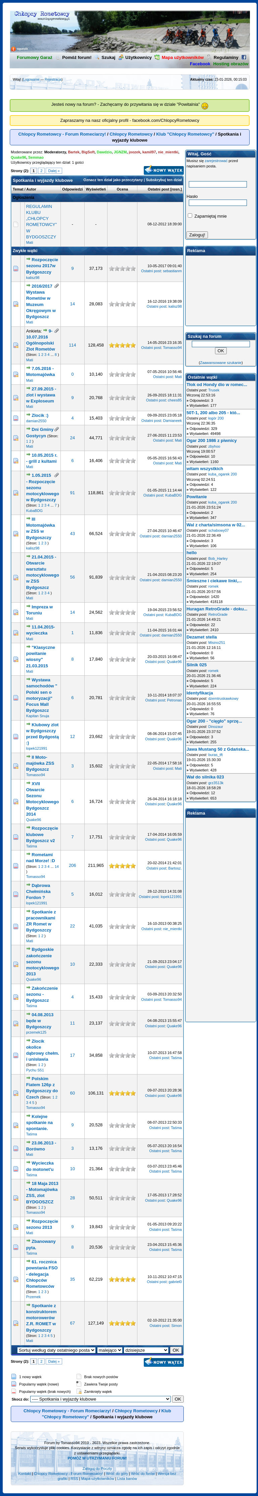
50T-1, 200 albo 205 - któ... (213, 412)
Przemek (33, 1297)
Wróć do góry (117, 1474)
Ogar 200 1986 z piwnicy (211, 440)
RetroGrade (217, 614)
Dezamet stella (201, 637)
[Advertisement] (220, 290)
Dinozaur (215, 727)
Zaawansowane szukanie (221, 363)
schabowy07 (218, 530)
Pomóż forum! (73, 57)
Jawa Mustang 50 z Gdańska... (217, 749)
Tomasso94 (172, 348)
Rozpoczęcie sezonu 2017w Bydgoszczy (42, 265)
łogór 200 (216, 418)
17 (72, 1055)
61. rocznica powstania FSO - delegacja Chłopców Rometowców (42, 1274)
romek (213, 586)
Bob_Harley (217, 558)
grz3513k (215, 783)
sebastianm (172, 271)
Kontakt (24, 1474)
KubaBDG (34, 511)
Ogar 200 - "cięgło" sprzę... (214, 721)
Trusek (213, 390)
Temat (18, 189)
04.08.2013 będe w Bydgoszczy (40, 1020)
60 (72, 1093)
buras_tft (215, 755)
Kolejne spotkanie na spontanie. (39, 1122)
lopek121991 (36, 748)
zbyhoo (214, 446)
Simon (176, 1326)
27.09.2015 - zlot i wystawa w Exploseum (41, 394)
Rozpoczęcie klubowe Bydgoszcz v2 (42, 834)
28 (72, 1197)
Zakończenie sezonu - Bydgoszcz (42, 994)
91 (72, 492)
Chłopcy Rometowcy (131, 134)
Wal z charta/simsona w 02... (215, 524)
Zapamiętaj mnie (207, 216)
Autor (31, 189)
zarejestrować (216, 161)
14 (72, 303)
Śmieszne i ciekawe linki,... (214, 580)
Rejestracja (53, 79)
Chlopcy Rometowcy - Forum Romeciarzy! (62, 134)
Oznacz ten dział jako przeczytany (113, 180)
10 (72, 964)
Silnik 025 (196, 664)
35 (72, 1279)
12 (72, 736)
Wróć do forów (143, 1474)
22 (72, 925)
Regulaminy (223, 57)
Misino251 (216, 643)
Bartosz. (175, 868)
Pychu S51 (35, 1070)
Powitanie (196, 496)
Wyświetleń (96, 189)
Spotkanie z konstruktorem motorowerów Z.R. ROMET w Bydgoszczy (41, 1318)
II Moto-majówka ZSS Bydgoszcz (40, 763)
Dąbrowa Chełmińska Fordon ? (38, 891)
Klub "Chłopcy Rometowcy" (185, 134)
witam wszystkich (204, 468)
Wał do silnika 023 (205, 776)
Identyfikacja (199, 692)
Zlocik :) (40, 415)
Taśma (31, 846)
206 (72, 865)
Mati (29, 242)
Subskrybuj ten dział (164, 180)
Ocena (122, 189)
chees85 (175, 400)
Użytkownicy (135, 57)
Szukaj (104, 57)
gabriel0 (175, 1282)
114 (72, 345)
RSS (74, 1479)
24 (72, 437)
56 (72, 577)
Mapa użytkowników (97, 1479)
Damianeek (172, 421)
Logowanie (31, 79)
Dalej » (53, 171)
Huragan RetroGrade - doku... (216, 608)
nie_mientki (172, 929)
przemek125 (36, 1032)
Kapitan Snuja (37, 716)
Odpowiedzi (72, 189)
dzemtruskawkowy (223, 698)
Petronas (174, 700)
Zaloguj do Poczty (97, 1469)
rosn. (176, 189)
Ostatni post (158, 189)
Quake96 (174, 662)
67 (72, 1323)
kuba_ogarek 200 (222, 474)
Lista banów (127, 1479)
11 (72, 1023)
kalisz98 (33, 278)
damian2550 (36, 421)
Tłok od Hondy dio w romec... (216, 384)
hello (191, 552)
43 (72, 533)
